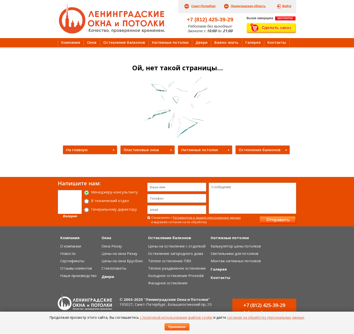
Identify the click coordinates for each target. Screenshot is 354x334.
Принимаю (177, 327)
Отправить (278, 219)
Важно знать (226, 42)
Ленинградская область (248, 6)
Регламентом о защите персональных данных (207, 218)
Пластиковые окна (141, 149)
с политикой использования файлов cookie (176, 317)
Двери (201, 42)
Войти (286, 6)
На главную (77, 149)
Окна (91, 42)
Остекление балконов (124, 42)
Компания (70, 42)
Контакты (276, 42)
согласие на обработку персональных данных (265, 317)
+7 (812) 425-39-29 (210, 19)
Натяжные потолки (170, 42)
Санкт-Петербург (203, 6)
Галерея (253, 42)
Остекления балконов (259, 149)
